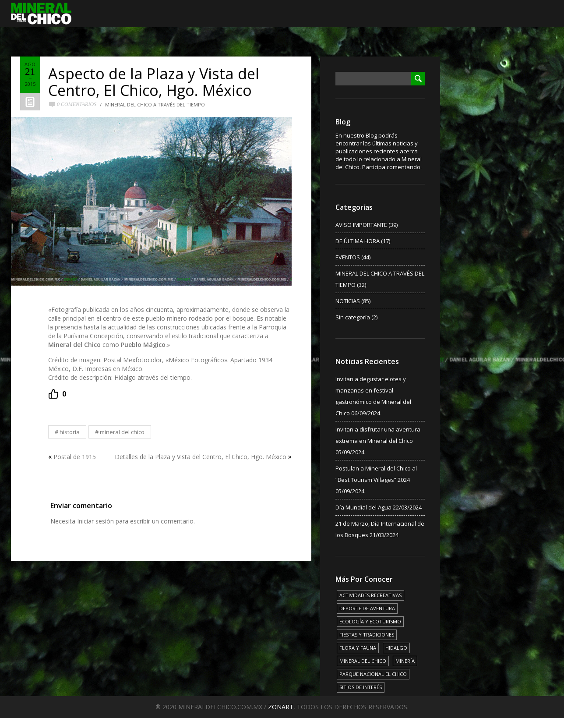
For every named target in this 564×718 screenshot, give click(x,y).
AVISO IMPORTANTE (361, 225)
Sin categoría (352, 317)
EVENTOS (347, 257)
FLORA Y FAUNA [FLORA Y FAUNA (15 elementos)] (357, 647)
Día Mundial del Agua (363, 507)
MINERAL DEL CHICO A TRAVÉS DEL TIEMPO (155, 104)
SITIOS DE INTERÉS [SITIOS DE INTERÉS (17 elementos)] (360, 687)
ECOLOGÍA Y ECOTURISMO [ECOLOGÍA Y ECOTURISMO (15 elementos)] (370, 621)
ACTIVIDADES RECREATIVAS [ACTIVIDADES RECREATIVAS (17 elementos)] (370, 595)
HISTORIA (70, 432)
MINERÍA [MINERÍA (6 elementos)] (405, 661)
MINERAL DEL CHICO (122, 432)
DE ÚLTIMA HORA (357, 241)
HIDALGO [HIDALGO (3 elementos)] (396, 647)
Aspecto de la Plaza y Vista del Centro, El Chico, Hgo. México (153, 82)
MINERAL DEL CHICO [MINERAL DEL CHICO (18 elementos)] (362, 661)
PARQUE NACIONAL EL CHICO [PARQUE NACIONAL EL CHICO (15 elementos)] (373, 674)
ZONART (280, 707)
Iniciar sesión (95, 521)
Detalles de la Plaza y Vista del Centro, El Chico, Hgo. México (200, 457)
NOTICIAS (347, 301)
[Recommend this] (57, 394)
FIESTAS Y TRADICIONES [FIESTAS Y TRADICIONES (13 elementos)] (366, 634)
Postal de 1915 (74, 457)
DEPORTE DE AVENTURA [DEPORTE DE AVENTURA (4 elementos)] (367, 608)
